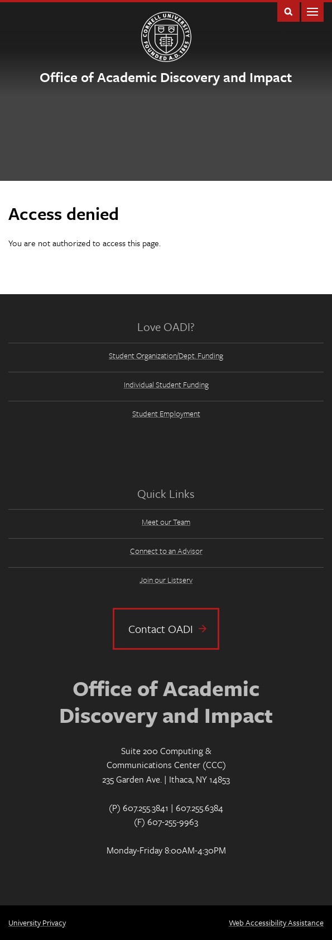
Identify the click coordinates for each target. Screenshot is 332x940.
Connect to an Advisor (166, 551)
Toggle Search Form (288, 11)
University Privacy (37, 922)
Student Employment (166, 413)
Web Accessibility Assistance (276, 922)
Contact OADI (160, 629)
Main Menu (312, 11)
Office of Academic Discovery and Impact (166, 77)
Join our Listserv (166, 580)
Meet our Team (166, 521)
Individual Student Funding (166, 384)
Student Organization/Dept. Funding (166, 355)
